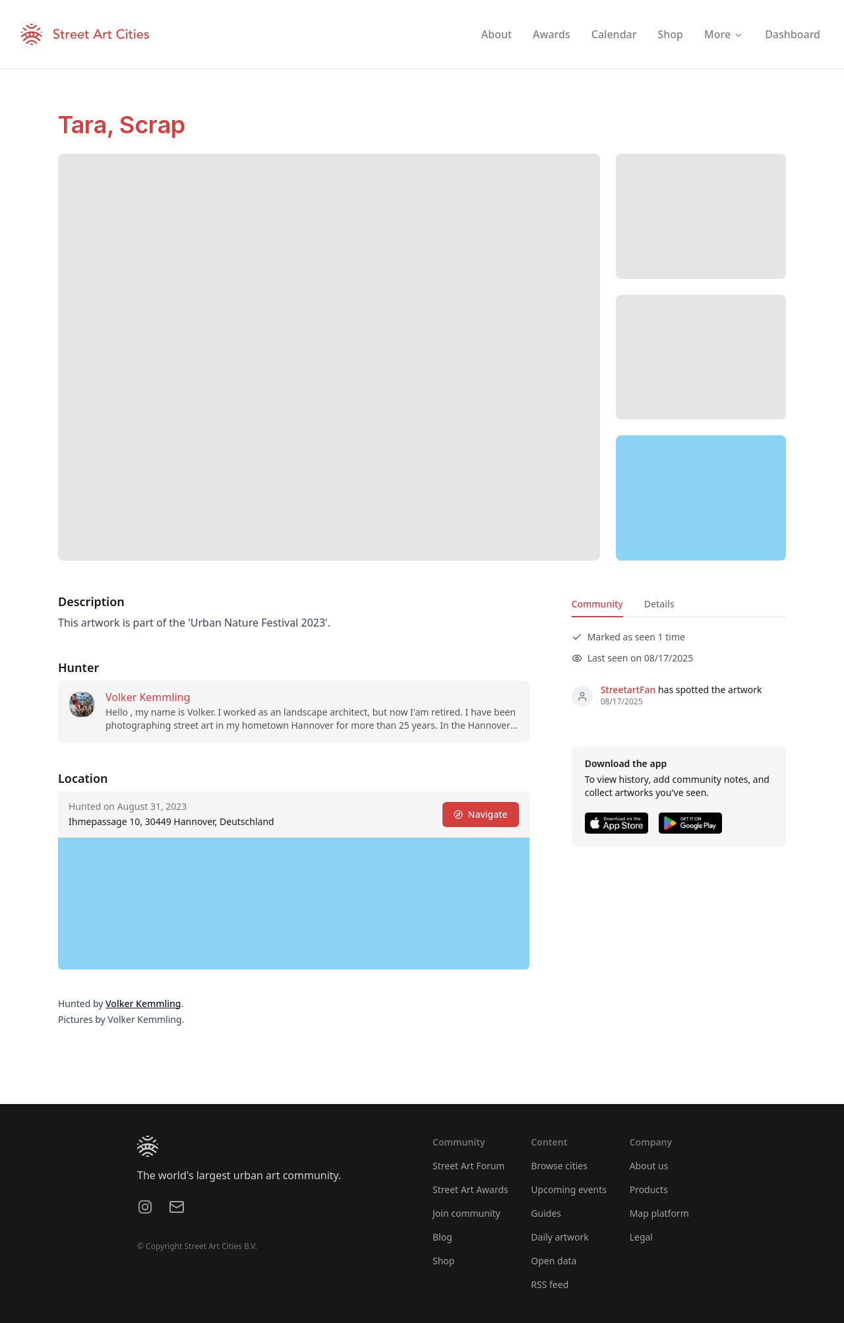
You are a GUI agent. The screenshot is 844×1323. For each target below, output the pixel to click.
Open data (553, 1260)
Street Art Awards (470, 1189)
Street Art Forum (468, 1165)
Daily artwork (560, 1237)
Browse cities (559, 1165)
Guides (546, 1213)
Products (649, 1189)
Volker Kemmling (148, 697)
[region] (701, 498)
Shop (443, 1260)
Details (659, 604)
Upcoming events (569, 1189)
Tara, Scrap (121, 124)
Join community (466, 1213)
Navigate (481, 814)
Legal (641, 1237)
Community (597, 604)
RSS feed (549, 1284)
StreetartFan (628, 689)
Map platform (659, 1213)
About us (649, 1165)
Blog (442, 1237)
